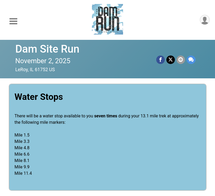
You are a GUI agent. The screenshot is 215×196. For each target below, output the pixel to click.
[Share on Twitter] (170, 60)
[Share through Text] (191, 60)
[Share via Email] (180, 60)
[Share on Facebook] (160, 60)
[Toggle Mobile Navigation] (13, 21)
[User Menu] (205, 20)
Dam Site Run (47, 49)
